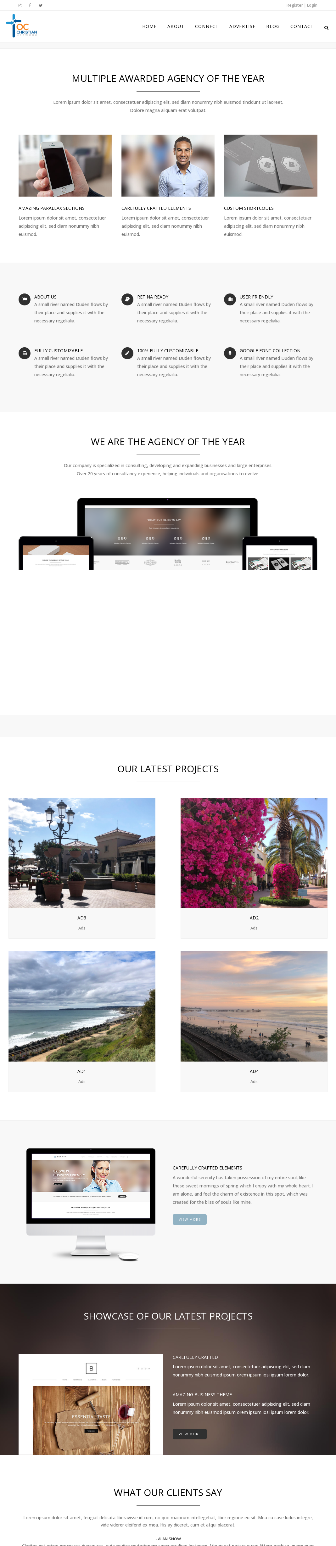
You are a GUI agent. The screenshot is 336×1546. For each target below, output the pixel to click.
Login (312, 5)
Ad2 (127, 864)
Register (295, 5)
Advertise (183, 1464)
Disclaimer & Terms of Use (168, 1526)
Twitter (267, 1444)
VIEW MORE (190, 1007)
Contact (182, 1488)
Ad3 (46, 864)
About (180, 1439)
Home (180, 1427)
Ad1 (208, 864)
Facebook (269, 1436)
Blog (179, 1476)
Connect (183, 1451)
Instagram (270, 1428)
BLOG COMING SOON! (123, 1428)
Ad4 (290, 864)
